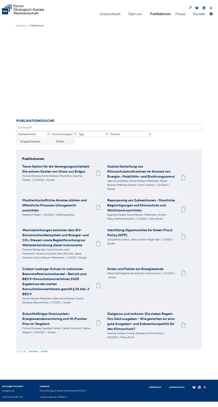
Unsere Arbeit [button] (110, 14)
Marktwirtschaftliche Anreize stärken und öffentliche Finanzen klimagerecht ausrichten (54, 205)
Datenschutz (177, 387)
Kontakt (199, 14)
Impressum (155, 387)
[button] (210, 14)
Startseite (21, 25)
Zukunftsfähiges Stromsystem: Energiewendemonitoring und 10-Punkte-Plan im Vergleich (55, 319)
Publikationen (160, 14)
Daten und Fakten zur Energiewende (135, 269)
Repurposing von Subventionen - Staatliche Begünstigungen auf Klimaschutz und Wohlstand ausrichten (141, 205)
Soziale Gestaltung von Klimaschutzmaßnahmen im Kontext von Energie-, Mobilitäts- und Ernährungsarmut (141, 171)
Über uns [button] (135, 14)
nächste (33, 351)
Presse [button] (180, 14)
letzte (44, 351)
